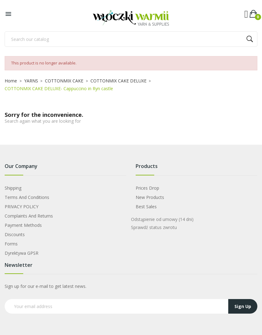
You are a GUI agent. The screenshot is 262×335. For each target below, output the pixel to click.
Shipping (13, 188)
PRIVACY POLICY (21, 206)
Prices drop (147, 188)
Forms (11, 244)
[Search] (131, 39)
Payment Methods (23, 225)
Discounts (15, 234)
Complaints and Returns (29, 216)
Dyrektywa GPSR (21, 253)
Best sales (146, 206)
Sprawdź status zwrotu (154, 227)
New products (150, 197)
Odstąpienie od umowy (162, 219)
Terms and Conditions (27, 197)
